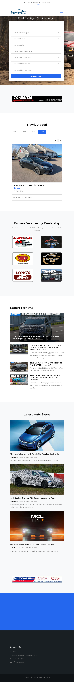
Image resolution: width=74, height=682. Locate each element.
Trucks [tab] (24, 132)
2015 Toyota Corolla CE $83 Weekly (29, 185)
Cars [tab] (42, 132)
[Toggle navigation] (61, 11)
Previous (56, 140)
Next (60, 140)
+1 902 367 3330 (44, 2)
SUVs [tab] (14, 132)
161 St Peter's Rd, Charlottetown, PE (23, 656)
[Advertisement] (37, 610)
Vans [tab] (33, 132)
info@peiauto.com (31, 2)
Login (38, 5)
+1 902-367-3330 (17, 659)
